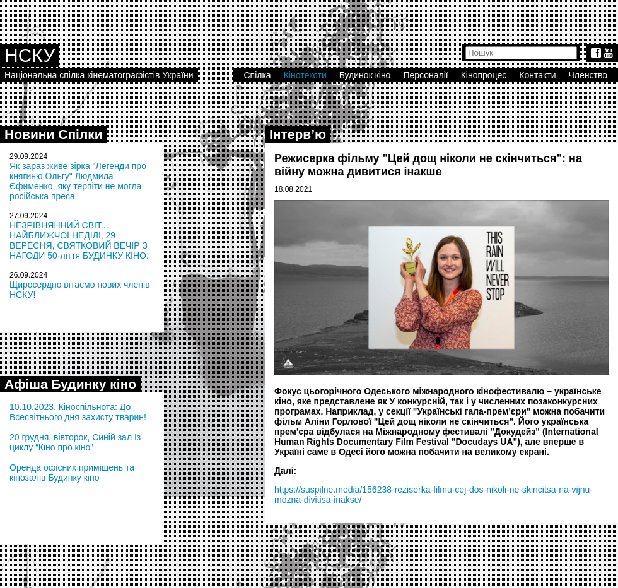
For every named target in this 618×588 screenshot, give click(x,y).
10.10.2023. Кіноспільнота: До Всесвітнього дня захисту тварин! (77, 412)
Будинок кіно (365, 75)
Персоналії (425, 75)
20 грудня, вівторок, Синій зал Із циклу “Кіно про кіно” (75, 442)
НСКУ (29, 55)
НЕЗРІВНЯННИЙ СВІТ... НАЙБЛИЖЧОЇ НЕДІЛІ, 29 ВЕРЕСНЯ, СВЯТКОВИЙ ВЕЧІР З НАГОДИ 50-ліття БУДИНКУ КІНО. (79, 240)
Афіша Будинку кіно (70, 384)
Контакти (537, 75)
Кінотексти (305, 75)
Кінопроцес (484, 75)
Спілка (257, 75)
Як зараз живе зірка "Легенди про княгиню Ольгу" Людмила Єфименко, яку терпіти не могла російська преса (77, 181)
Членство (588, 75)
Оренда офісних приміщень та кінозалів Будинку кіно (71, 472)
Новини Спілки (53, 134)
